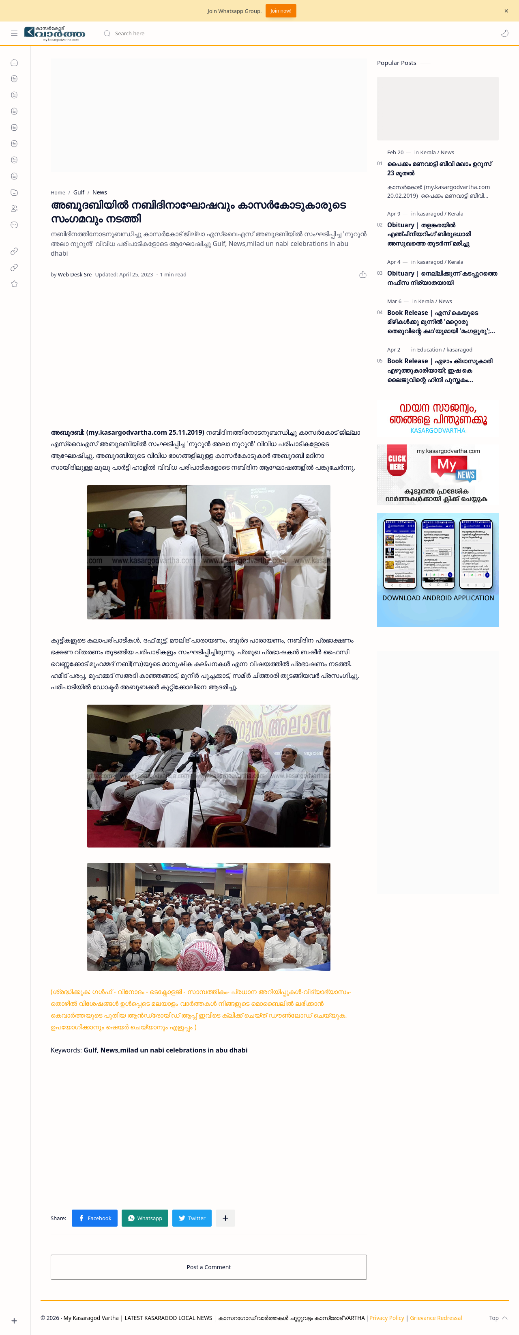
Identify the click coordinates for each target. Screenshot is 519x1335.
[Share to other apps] (225, 1218)
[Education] (431, 349)
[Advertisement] (209, 115)
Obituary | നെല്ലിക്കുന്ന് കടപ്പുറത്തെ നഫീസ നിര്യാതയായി (442, 278)
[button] (505, 33)
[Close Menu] (506, 11)
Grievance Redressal (436, 1318)
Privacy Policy (386, 1318)
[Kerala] (430, 152)
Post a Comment (209, 1267)
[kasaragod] (431, 213)
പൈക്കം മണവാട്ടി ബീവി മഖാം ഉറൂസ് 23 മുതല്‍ (439, 168)
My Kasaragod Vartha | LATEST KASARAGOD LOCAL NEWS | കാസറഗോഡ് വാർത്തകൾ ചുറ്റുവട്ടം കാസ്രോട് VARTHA (214, 1318)
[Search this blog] (168, 33)
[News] (447, 152)
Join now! (280, 10)
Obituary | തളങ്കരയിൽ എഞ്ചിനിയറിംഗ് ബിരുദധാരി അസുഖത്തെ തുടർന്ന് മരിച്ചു (429, 234)
